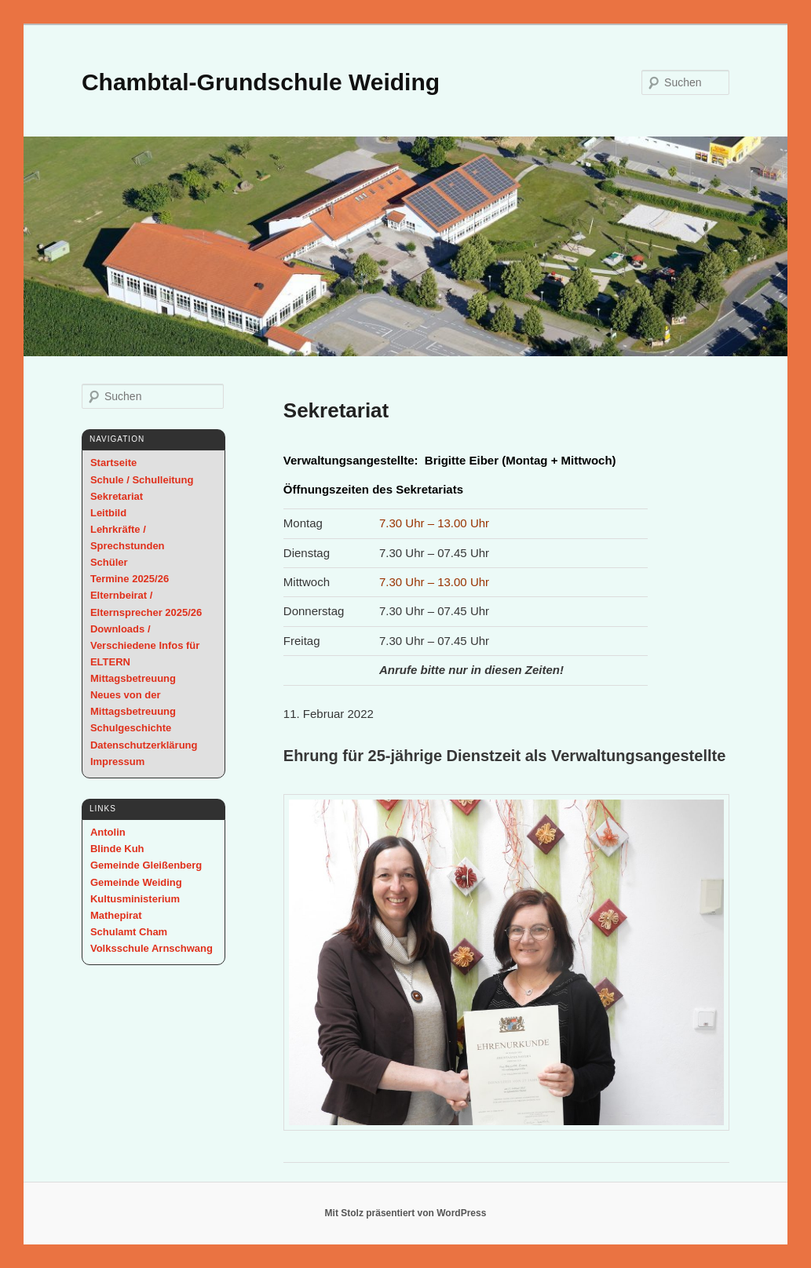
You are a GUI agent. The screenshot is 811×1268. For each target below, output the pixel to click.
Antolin (108, 832)
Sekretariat (116, 496)
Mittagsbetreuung (133, 678)
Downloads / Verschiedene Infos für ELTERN (144, 645)
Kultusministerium (135, 899)
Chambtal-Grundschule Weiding (261, 82)
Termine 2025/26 (129, 579)
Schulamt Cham (128, 932)
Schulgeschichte (130, 728)
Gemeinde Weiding (136, 882)
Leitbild (108, 513)
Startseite (113, 462)
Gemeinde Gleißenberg (146, 865)
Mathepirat (116, 915)
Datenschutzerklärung (144, 745)
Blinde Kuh (117, 848)
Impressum (117, 761)
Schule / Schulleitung (141, 480)
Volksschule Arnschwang (151, 948)
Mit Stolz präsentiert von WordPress (406, 1213)
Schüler (109, 562)
